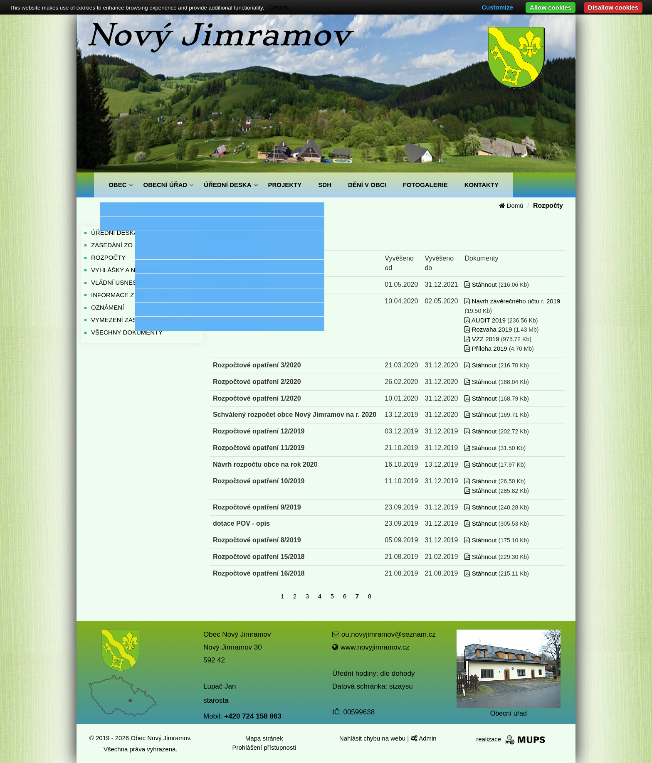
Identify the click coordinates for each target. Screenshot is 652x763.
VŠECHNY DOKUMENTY (127, 332)
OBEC (117, 184)
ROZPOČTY (108, 257)
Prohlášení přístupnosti (264, 747)
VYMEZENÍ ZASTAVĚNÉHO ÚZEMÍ (141, 319)
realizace (511, 739)
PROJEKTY (285, 184)
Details (278, 7)
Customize (497, 7)
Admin (424, 738)
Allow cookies (550, 7)
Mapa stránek (264, 738)
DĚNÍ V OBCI (367, 184)
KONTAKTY (481, 184)
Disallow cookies (613, 7)
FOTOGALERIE (425, 184)
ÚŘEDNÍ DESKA (227, 184)
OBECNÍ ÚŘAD (165, 184)
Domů (511, 205)
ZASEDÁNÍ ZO (112, 245)
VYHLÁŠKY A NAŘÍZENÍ (125, 269)
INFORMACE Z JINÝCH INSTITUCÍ (140, 294)
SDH (324, 184)
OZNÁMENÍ (107, 307)
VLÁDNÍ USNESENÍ (119, 282)
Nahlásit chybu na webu (373, 738)
